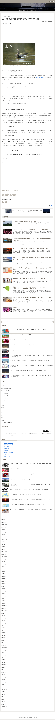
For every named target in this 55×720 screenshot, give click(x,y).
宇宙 (30, 434)
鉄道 (8, 432)
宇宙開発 (45, 434)
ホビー (9, 436)
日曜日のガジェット (8, 455)
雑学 (32, 434)
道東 (33, 432)
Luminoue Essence (8, 453)
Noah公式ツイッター (9, 447)
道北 (22, 434)
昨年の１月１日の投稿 (40, 77)
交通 (12, 434)
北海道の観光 (13, 436)
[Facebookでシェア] (6, 195)
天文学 (17, 432)
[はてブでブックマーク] (8, 195)
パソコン (39, 434)
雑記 (4, 190)
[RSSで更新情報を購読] (6, 202)
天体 (30, 432)
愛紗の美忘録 (7, 457)
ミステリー (6, 436)
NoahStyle (6, 449)
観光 (18, 434)
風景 (36, 432)
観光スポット (15, 434)
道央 (37, 434)
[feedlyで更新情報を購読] (3, 202)
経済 (36, 434)
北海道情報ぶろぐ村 (8, 445)
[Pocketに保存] (11, 195)
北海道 (46, 432)
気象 (3, 434)
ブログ (11, 190)
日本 (8, 434)
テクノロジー (5, 432)
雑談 (7, 190)
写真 (34, 432)
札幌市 (48, 434)
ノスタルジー (25, 434)
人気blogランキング (8, 444)
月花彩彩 (6, 451)
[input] (27, 323)
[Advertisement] (27, 33)
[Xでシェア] (3, 195)
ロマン (51, 434)
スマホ (20, 434)
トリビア (5, 434)
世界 (34, 434)
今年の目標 (16, 190)
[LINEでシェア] (13, 195)
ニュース (24, 432)
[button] (15, 195)
